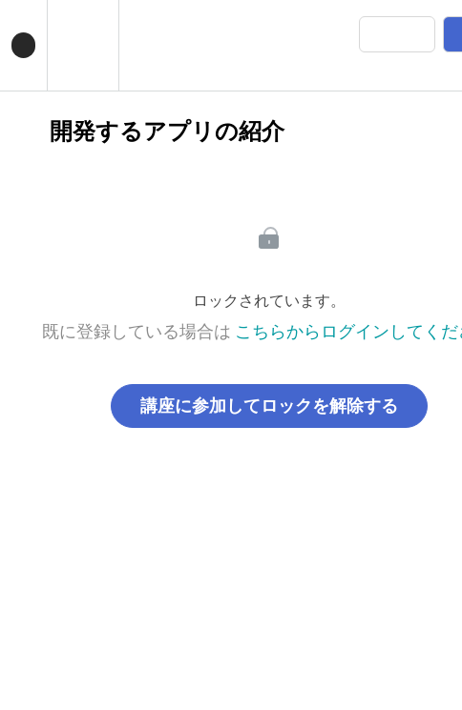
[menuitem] (82, 45)
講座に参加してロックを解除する (269, 406)
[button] (23, 45)
